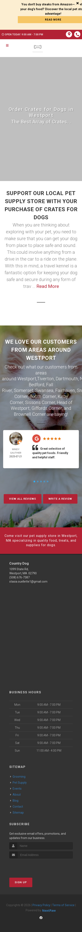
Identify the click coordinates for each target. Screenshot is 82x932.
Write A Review (60, 498)
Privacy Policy (41, 905)
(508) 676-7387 (19, 577)
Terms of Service (63, 905)
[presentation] (31, 866)
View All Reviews (22, 498)
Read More (47, 286)
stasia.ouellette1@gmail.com (28, 581)
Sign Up (21, 882)
